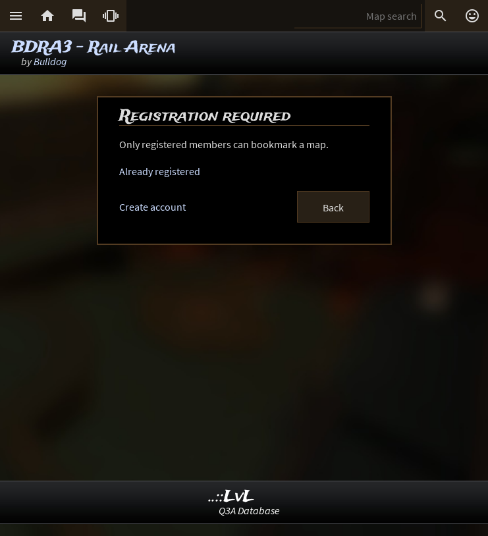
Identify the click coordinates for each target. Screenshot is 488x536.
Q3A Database (249, 510)
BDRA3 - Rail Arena (94, 47)
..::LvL (231, 496)
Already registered (159, 171)
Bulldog (50, 61)
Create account (152, 206)
